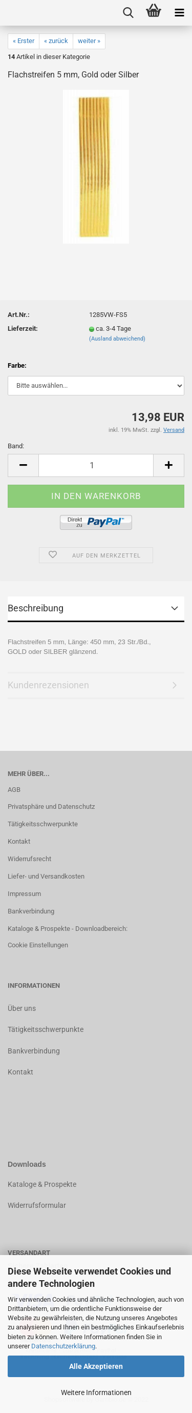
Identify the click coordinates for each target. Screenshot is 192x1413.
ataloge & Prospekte (44, 1184)
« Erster (23, 41)
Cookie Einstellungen (38, 945)
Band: (16, 446)
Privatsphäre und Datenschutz (51, 806)
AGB (14, 789)
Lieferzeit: (23, 328)
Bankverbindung (31, 911)
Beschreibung (35, 608)
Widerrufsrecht (29, 859)
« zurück (56, 41)
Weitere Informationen (96, 1392)
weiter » (89, 41)
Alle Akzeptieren (96, 1366)
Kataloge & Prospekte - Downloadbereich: (67, 928)
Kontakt (19, 841)
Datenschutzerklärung (63, 1346)
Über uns (22, 1008)
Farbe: (17, 365)
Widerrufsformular (37, 1205)
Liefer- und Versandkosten (46, 876)
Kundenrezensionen (48, 685)
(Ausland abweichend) (117, 338)
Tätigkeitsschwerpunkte (43, 824)
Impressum (24, 894)
